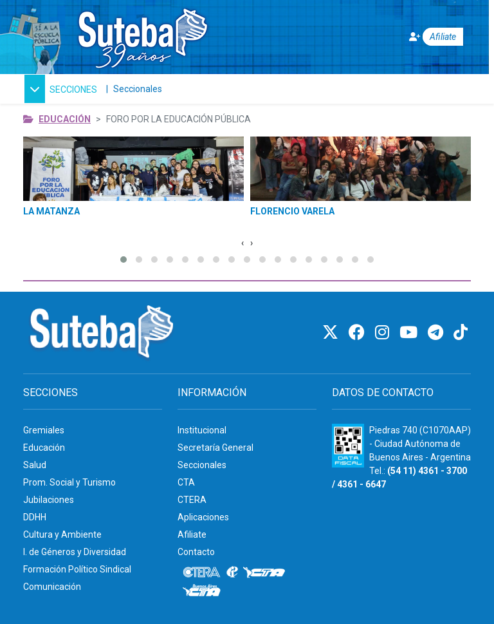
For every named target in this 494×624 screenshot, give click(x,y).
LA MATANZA (51, 211)
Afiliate (192, 534)
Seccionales (137, 89)
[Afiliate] (427, 37)
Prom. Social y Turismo (69, 482)
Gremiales (43, 430)
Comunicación (52, 586)
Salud (34, 465)
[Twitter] (332, 332)
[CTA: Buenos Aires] (203, 591)
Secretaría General (215, 447)
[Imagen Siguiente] (251, 243)
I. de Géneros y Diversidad (74, 552)
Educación (65, 119)
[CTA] (264, 572)
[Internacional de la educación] (232, 572)
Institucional (202, 430)
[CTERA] (202, 572)
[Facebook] (359, 332)
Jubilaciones (48, 500)
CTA (186, 482)
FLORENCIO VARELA (292, 211)
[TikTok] (460, 332)
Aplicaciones (203, 517)
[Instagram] (384, 332)
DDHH (34, 517)
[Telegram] (437, 332)
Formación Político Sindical (77, 569)
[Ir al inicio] (142, 34)
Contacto (196, 552)
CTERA (192, 500)
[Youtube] (410, 332)
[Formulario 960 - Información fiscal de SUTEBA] (348, 446)
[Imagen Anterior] (242, 243)
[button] (61, 89)
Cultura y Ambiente (62, 534)
